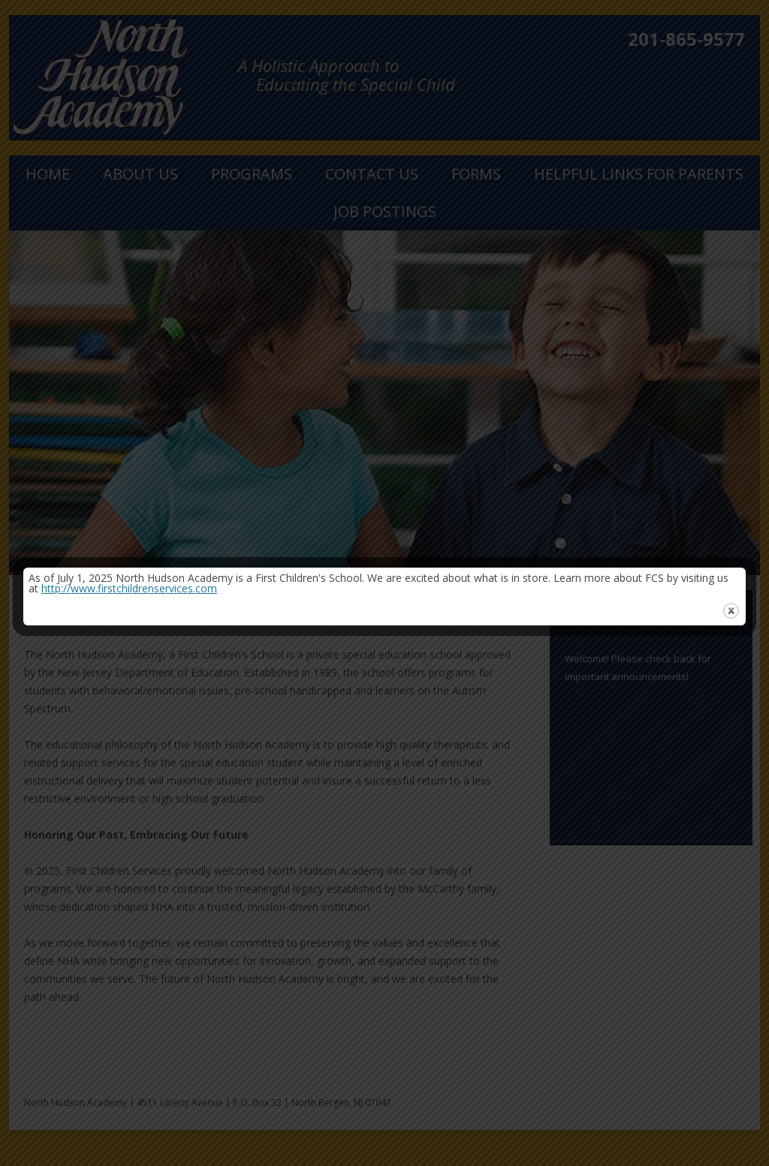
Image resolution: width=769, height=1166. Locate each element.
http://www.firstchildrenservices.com (129, 588)
